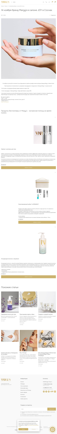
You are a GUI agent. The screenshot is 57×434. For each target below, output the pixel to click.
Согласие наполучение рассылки (46, 427)
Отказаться (34, 429)
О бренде (22, 383)
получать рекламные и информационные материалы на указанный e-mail (39, 415)
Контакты (22, 394)
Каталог (22, 381)
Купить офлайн (23, 392)
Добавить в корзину (28, 167)
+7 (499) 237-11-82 (47, 387)
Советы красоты (23, 398)
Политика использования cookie (12, 426)
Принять (23, 429)
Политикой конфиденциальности (32, 414)
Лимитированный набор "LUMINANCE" (28, 204)
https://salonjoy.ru (5, 102)
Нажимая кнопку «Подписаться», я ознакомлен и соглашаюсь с (38, 412)
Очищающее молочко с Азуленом (10, 259)
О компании (23, 396)
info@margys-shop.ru (47, 381)
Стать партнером (24, 386)
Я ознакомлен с (30, 414)
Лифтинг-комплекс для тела (8, 149)
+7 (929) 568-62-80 (47, 384)
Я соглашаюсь (36, 415)
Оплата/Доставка (24, 388)
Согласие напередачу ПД (40, 427)
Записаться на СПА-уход (25, 390)
